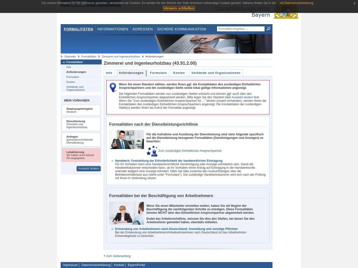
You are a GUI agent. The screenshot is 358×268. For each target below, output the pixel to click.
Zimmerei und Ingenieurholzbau (121, 56)
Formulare (72, 76)
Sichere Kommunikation (181, 29)
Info (68, 66)
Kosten (70, 81)
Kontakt (119, 265)
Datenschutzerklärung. (299, 3)
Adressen (143, 29)
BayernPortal (136, 265)
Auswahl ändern (88, 168)
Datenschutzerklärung (96, 265)
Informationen (112, 29)
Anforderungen (76, 71)
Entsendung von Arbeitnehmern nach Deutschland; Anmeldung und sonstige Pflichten (176, 229)
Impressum (70, 265)
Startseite (70, 56)
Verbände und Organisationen (75, 88)
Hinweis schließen (179, 8)
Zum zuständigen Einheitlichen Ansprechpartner (184, 151)
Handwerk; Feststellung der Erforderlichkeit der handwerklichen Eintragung (169, 160)
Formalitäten (78, 29)
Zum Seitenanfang (118, 256)
